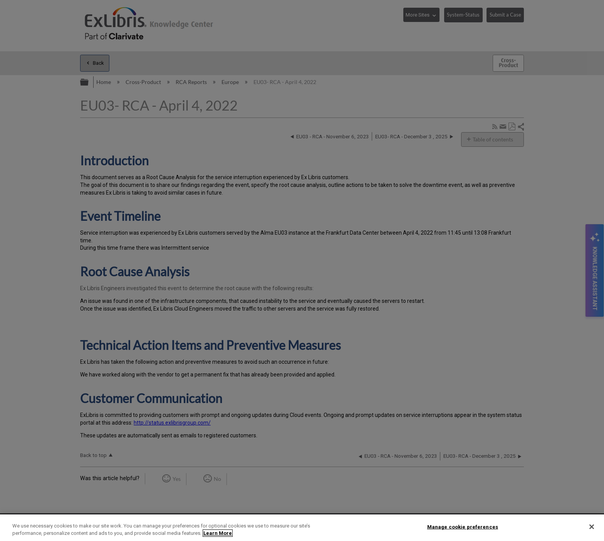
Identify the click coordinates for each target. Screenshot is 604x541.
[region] (302, 527)
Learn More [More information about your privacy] (217, 533)
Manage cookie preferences (462, 527)
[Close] (591, 526)
